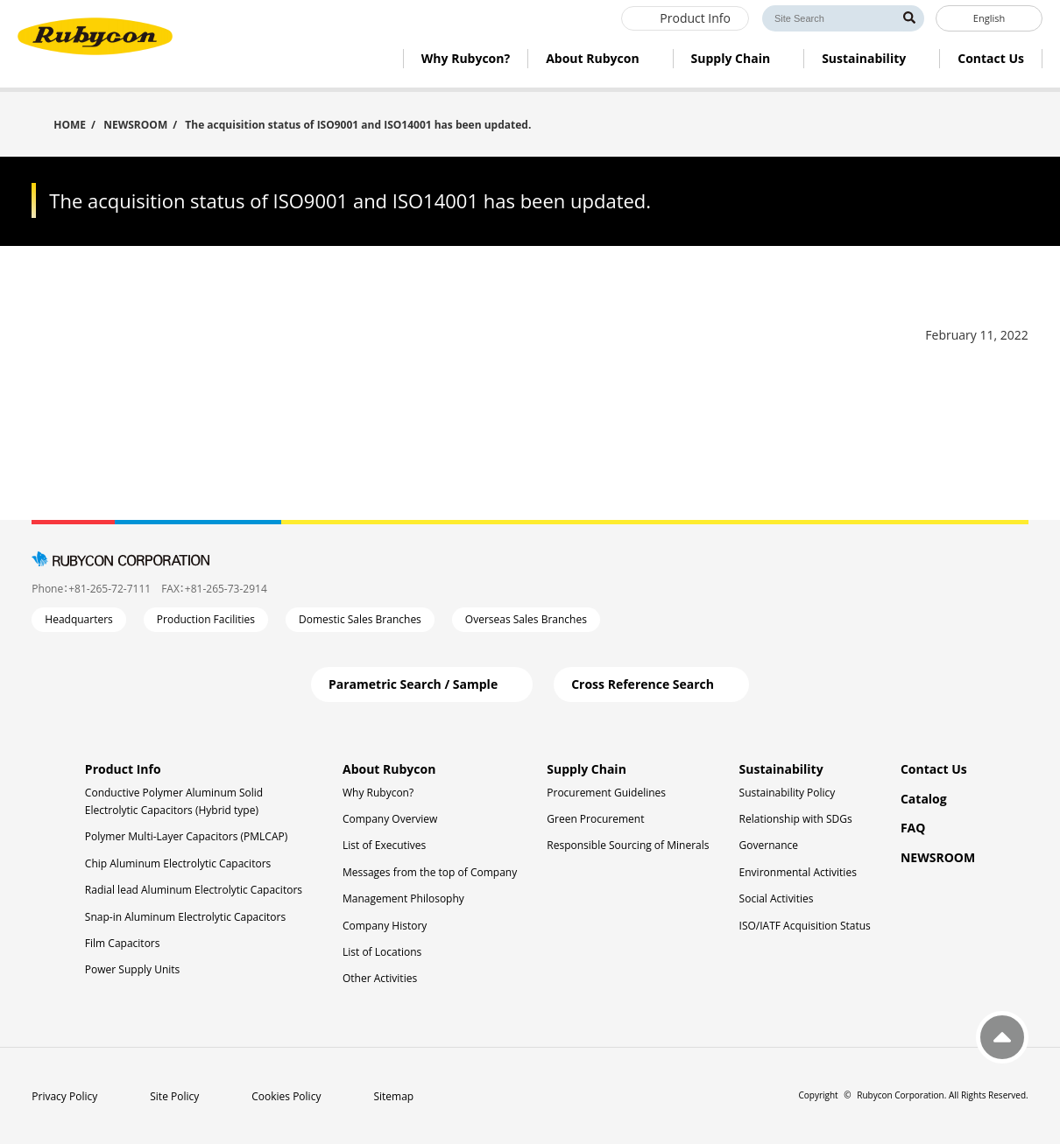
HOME (69, 123)
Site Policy (174, 1096)
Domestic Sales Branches (360, 619)
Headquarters (79, 619)
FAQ (913, 827)
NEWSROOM (135, 124)
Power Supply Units (132, 969)
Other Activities (380, 978)
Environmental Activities (798, 872)
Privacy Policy (64, 1096)
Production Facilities (206, 619)
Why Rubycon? (378, 792)
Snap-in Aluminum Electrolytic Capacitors (185, 916)
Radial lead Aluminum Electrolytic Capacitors (193, 889)
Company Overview (390, 818)
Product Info (123, 769)
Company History (385, 925)
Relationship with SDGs (795, 818)
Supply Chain (586, 769)
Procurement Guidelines (606, 792)
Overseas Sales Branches (526, 619)
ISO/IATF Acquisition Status (805, 925)
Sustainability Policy (787, 792)
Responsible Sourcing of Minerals (628, 845)
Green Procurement (595, 818)
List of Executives (384, 845)
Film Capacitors (122, 943)
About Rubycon (389, 769)
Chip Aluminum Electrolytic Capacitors (178, 863)
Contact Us (934, 769)
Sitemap (393, 1096)
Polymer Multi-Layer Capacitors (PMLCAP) (186, 836)
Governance (768, 845)
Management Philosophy (403, 898)
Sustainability (781, 769)
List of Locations (382, 951)
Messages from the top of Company (430, 872)
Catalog (924, 798)
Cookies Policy (286, 1096)
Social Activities (776, 898)
